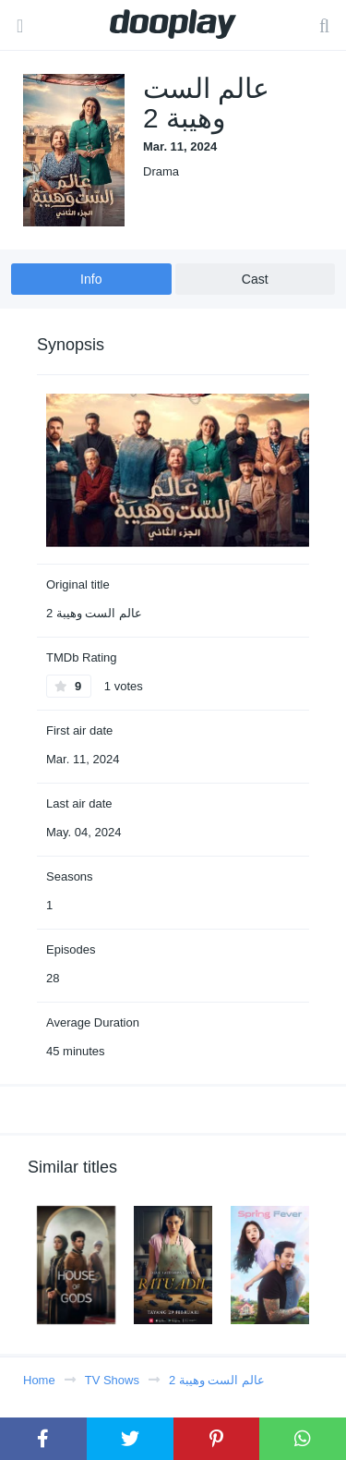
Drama (161, 171)
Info (90, 279)
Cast (255, 279)
